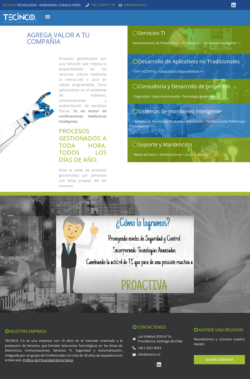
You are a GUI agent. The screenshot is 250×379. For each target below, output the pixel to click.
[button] (48, 16)
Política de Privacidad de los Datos (48, 360)
